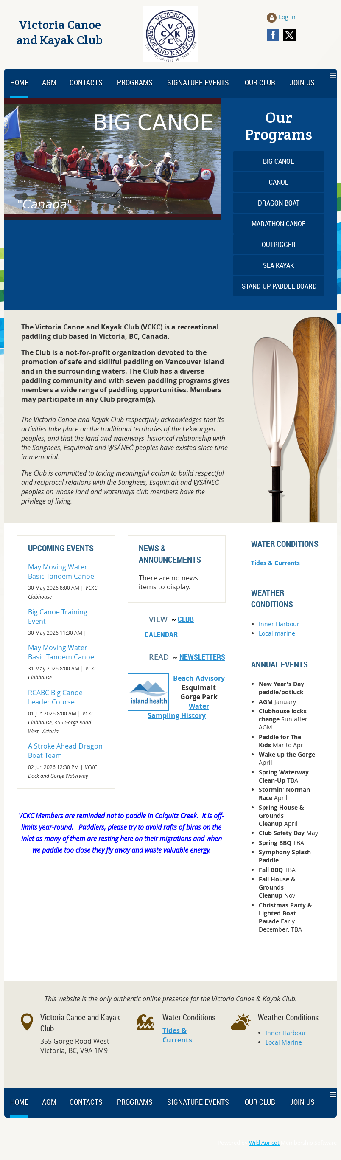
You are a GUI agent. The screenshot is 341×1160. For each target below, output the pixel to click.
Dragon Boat (278, 203)
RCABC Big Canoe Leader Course (55, 697)
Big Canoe (278, 161)
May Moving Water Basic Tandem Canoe (61, 571)
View (158, 619)
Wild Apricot (264, 1142)
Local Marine (284, 1042)
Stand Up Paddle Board (279, 286)
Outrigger (279, 244)
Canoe (278, 182)
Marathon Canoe (278, 223)
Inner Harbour (279, 624)
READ (159, 657)
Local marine (277, 633)
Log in (287, 17)
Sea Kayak (278, 265)
